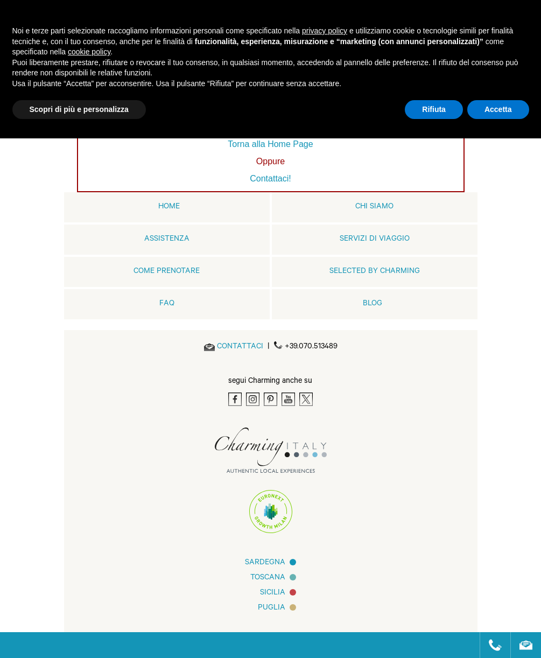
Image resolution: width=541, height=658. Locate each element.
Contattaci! (270, 178)
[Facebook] (235, 399)
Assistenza (166, 239)
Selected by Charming (374, 272)
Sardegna (265, 563)
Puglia (271, 608)
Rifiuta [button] (434, 109)
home (169, 207)
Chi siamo (374, 207)
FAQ (166, 304)
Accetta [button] (498, 109)
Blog (372, 304)
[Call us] (491, 645)
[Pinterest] (270, 399)
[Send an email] (240, 347)
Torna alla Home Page (270, 144)
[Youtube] (288, 399)
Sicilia (272, 593)
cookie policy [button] (89, 51)
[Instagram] (252, 399)
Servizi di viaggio (375, 239)
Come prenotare (167, 272)
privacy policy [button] (324, 30)
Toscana (267, 578)
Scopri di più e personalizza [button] (79, 109)
